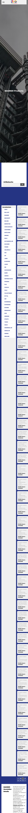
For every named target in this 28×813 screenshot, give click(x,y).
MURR (6, 273)
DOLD (5, 238)
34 (20, 780)
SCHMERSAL (7, 301)
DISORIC (6, 235)
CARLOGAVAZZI (8, 226)
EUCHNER (6, 244)
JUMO (6, 258)
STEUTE (6, 319)
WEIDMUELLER (8, 327)
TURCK (6, 322)
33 (18, 780)
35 (23, 780)
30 (20, 778)
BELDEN (6, 221)
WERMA (6, 333)
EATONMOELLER (8, 241)
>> (25, 780)
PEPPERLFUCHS (8, 278)
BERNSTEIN (7, 223)
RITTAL (6, 296)
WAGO (6, 324)
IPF (5, 255)
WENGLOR (7, 330)
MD (5, 267)
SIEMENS (6, 316)
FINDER (6, 247)
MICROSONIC (7, 270)
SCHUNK (6, 307)
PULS (5, 290)
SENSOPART (7, 310)
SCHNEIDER (7, 304)
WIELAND (6, 336)
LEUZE (6, 264)
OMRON (6, 275)
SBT (5, 298)
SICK (5, 313)
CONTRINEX (7, 229)
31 (22, 778)
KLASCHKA (7, 261)
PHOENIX (6, 281)
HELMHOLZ (7, 249)
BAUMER (6, 215)
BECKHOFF (7, 218)
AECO (5, 209)
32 (25, 778)
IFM (5, 252)
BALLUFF (6, 212)
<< (18, 778)
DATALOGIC (7, 232)
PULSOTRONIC (8, 293)
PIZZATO (6, 287)
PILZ (5, 284)
